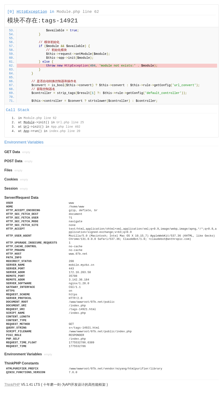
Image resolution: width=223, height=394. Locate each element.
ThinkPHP (12, 384)
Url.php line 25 (70, 122)
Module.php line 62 (78, 12)
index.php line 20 (64, 131)
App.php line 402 (65, 127)
